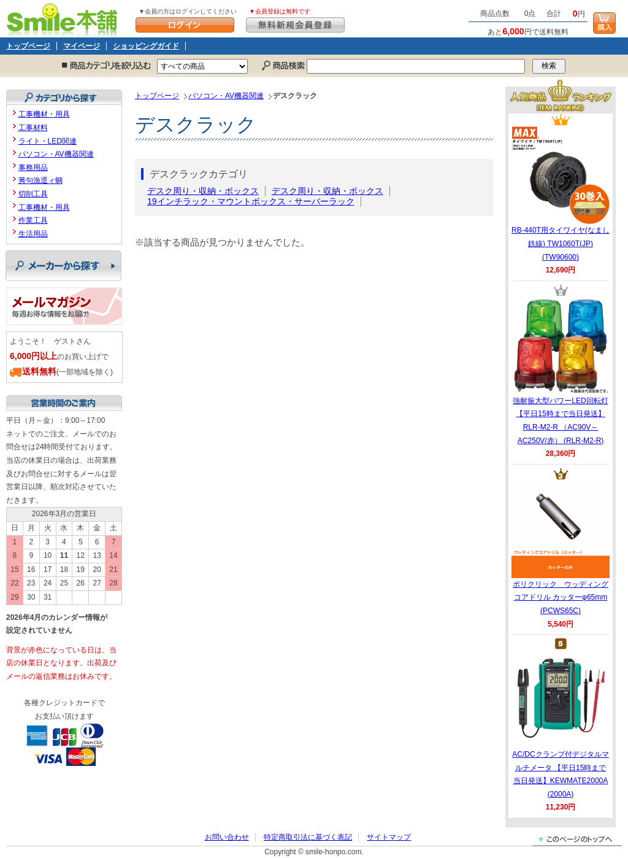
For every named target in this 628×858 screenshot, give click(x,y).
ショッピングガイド (146, 46)
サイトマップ (389, 837)
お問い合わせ (227, 837)
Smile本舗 (64, 18)
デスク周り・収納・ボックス (203, 191)
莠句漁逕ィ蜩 (40, 180)
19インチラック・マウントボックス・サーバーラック (250, 201)
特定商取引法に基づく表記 (308, 837)
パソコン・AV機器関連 (226, 95)
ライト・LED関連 (47, 141)
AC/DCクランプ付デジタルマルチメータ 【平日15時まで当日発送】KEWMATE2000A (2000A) (560, 724)
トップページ (28, 46)
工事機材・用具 (44, 114)
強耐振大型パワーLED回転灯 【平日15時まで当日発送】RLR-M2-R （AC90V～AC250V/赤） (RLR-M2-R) (560, 370)
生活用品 (33, 234)
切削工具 (33, 194)
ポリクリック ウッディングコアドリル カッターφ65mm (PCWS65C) (560, 547)
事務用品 (33, 167)
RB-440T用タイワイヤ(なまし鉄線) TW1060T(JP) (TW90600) (560, 193)
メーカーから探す (63, 265)
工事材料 (33, 127)
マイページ (81, 46)
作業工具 (33, 220)
